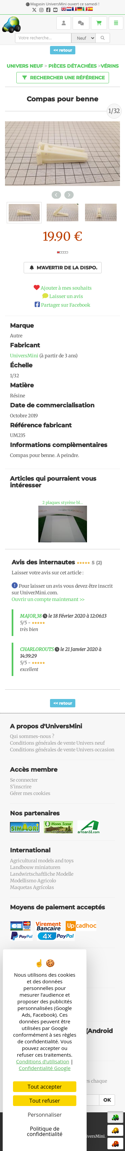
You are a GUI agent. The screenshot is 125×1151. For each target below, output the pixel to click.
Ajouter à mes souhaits (66, 288)
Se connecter (24, 780)
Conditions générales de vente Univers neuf (57, 743)
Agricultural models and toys (42, 861)
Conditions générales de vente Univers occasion (62, 750)
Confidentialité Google (44, 1068)
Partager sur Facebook (65, 305)
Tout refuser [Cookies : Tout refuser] (44, 1100)
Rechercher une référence (62, 77)
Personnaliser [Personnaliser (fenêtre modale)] (45, 1114)
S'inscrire (20, 787)
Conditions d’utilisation (42, 1061)
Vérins (110, 66)
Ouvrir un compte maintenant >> (48, 599)
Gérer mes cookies (30, 793)
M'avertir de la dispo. (63, 268)
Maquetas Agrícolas (32, 887)
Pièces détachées (72, 66)
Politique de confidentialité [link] (45, 1131)
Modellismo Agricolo (33, 881)
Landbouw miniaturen (35, 867)
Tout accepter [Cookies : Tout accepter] (45, 1086)
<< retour (62, 50)
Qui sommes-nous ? (32, 736)
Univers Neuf (25, 66)
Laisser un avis (66, 296)
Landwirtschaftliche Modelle (41, 874)
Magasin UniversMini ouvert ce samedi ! (64, 3)
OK (107, 1100)
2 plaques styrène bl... (62, 502)
